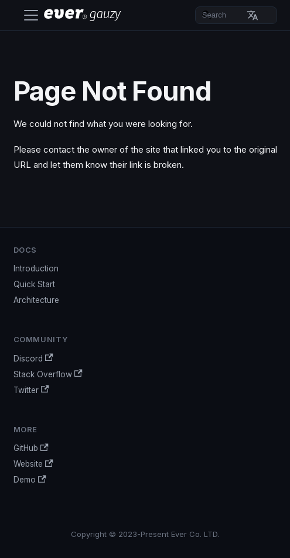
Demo (29, 480)
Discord (33, 358)
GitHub (31, 448)
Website (33, 464)
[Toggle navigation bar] (31, 15)
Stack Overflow (48, 374)
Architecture (36, 300)
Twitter (31, 390)
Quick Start (34, 284)
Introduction (36, 268)
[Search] (236, 15)
